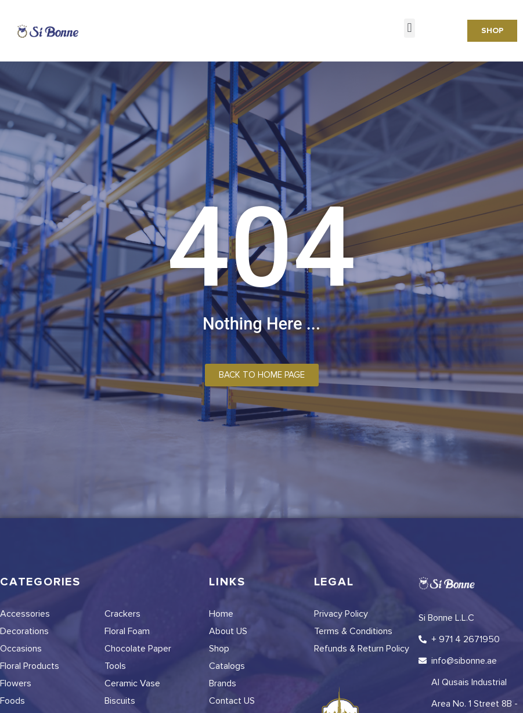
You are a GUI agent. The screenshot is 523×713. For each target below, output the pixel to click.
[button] (409, 28)
